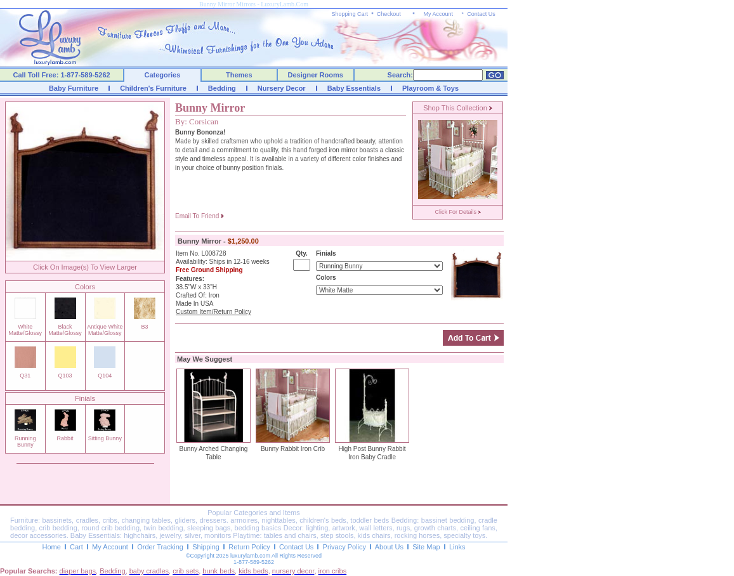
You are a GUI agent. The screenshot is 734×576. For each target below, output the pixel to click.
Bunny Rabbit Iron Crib (293, 448)
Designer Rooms (315, 75)
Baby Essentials (354, 88)
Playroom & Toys (430, 88)
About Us (389, 547)
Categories (163, 75)
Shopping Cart (350, 14)
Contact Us (481, 14)
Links (457, 547)
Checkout (389, 14)
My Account (438, 14)
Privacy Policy (344, 547)
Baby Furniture (73, 88)
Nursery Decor (282, 88)
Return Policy (249, 547)
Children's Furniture (153, 88)
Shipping (206, 547)
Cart (76, 547)
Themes (239, 75)
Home (51, 547)
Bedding (222, 88)
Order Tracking (160, 547)
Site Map (426, 547)
